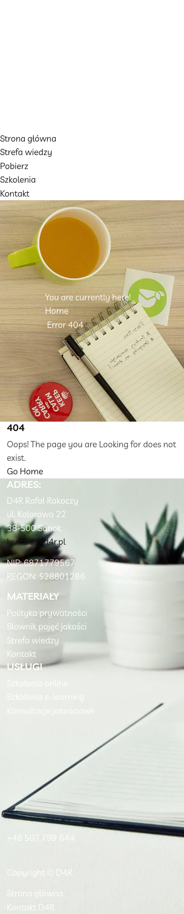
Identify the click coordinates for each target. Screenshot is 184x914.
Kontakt (14, 193)
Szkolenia (18, 179)
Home (57, 310)
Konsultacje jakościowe (51, 710)
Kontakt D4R (31, 907)
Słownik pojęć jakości (47, 626)
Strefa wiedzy (26, 152)
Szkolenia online (37, 683)
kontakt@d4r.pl (36, 541)
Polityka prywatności (47, 612)
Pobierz (14, 166)
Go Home (25, 471)
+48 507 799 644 (40, 837)
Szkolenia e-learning (45, 696)
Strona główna (28, 138)
